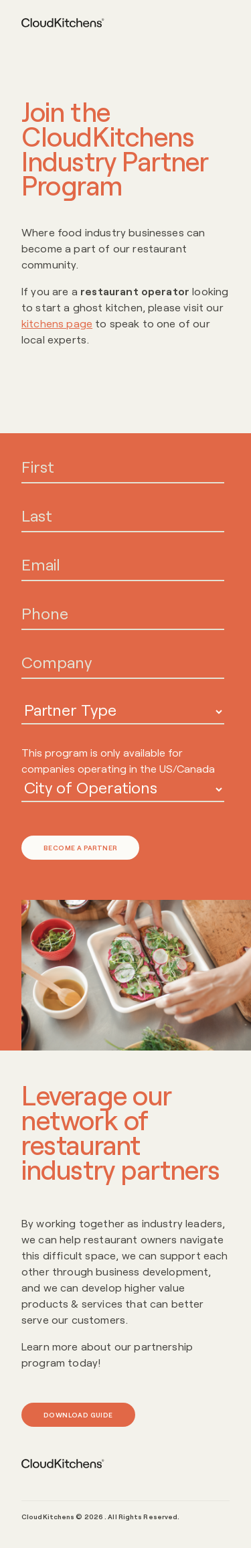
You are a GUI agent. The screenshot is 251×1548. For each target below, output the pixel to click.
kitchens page (56, 323)
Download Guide (78, 1415)
